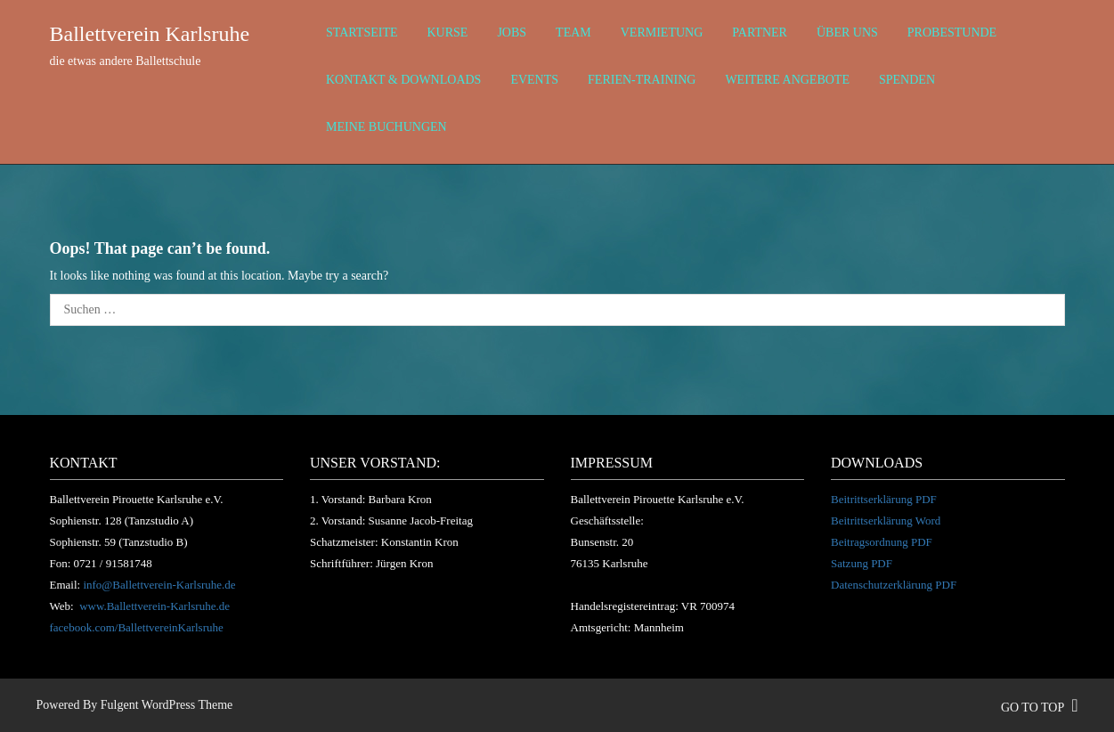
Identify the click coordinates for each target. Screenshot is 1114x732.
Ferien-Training (641, 79)
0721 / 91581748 (113, 563)
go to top (1039, 707)
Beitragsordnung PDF (881, 542)
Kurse (447, 32)
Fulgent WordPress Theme (166, 705)
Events (534, 79)
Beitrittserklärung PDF (884, 499)
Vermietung (662, 32)
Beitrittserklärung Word (885, 520)
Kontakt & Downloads (403, 79)
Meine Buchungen (386, 127)
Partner (759, 32)
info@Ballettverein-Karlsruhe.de (159, 584)
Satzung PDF (861, 563)
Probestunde (951, 32)
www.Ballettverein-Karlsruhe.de (154, 606)
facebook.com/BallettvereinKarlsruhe (137, 627)
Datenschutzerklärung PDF (893, 584)
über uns (847, 32)
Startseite (361, 32)
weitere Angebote (787, 79)
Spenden (907, 79)
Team (573, 32)
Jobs (511, 32)
